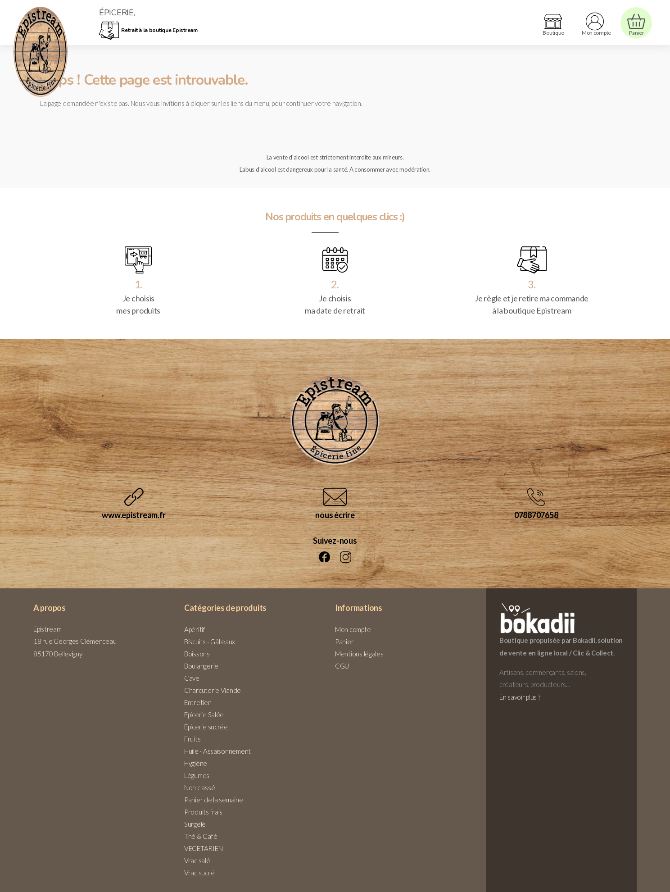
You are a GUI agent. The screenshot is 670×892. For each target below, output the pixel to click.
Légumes (196, 775)
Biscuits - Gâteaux (209, 641)
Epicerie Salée (204, 714)
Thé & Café (200, 836)
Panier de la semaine (213, 800)
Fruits (192, 739)
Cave (191, 678)
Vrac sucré (199, 873)
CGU (342, 666)
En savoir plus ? (519, 697)
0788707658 (536, 515)
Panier (344, 641)
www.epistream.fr (134, 515)
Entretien (198, 702)
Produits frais (203, 812)
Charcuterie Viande (212, 690)
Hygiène (195, 763)
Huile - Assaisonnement (217, 751)
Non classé (199, 787)
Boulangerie (201, 666)
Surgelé (195, 824)
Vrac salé (197, 860)
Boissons (197, 654)
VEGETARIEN (203, 848)
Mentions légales (359, 654)
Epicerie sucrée (206, 727)
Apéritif (194, 629)
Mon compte (353, 629)
